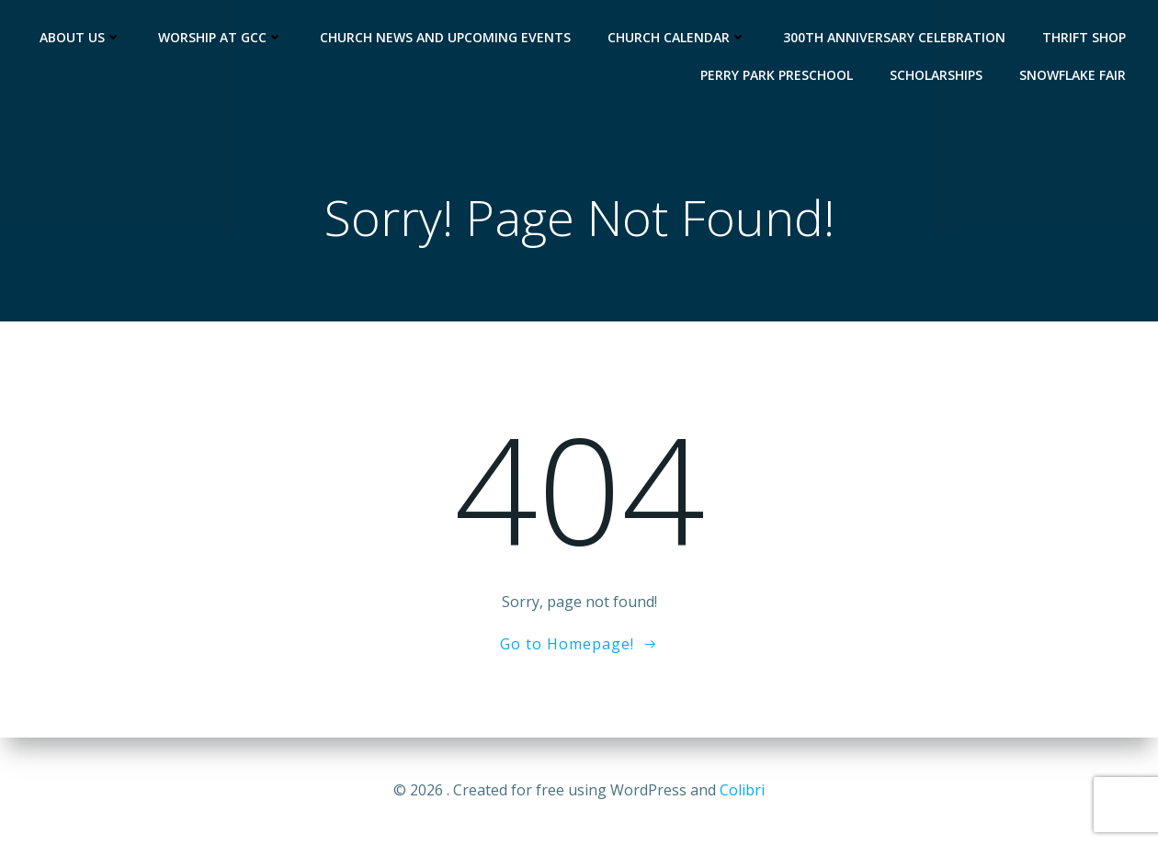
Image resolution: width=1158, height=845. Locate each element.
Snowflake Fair (1072, 75)
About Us (80, 37)
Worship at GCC (220, 37)
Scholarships (936, 75)
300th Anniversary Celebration (894, 37)
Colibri (742, 790)
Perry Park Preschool (776, 75)
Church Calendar (676, 37)
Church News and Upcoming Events (445, 37)
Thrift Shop (1084, 37)
